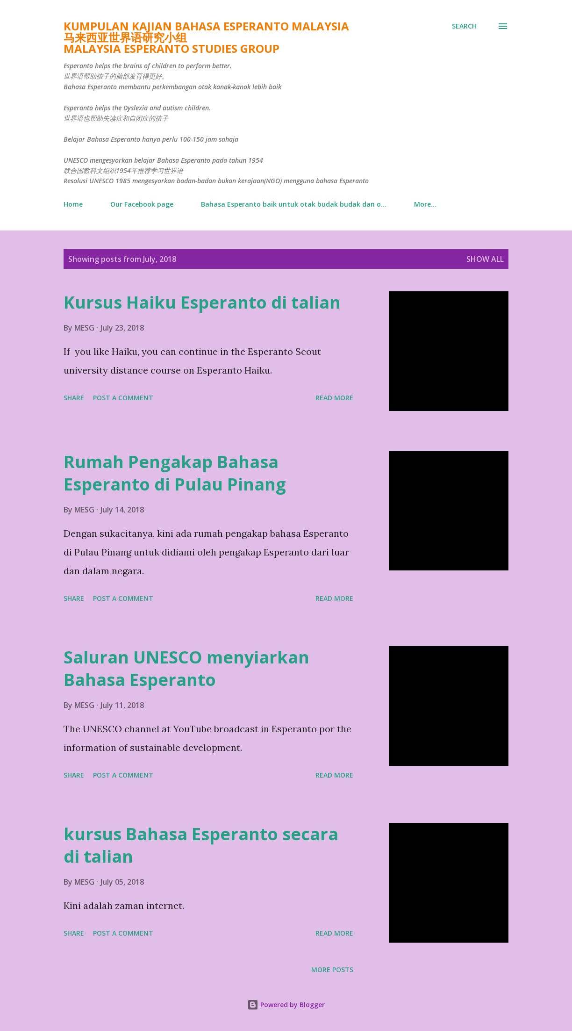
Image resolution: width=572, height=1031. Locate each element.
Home (73, 204)
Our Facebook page (141, 204)
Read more (334, 397)
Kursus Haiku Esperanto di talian (202, 302)
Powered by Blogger (286, 1004)
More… (425, 204)
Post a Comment (123, 397)
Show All (485, 259)
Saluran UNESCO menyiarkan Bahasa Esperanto (186, 668)
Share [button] (74, 397)
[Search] (464, 26)
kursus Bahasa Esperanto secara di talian (201, 845)
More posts (332, 969)
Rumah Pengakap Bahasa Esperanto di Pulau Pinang (175, 473)
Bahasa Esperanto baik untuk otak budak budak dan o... (293, 204)
